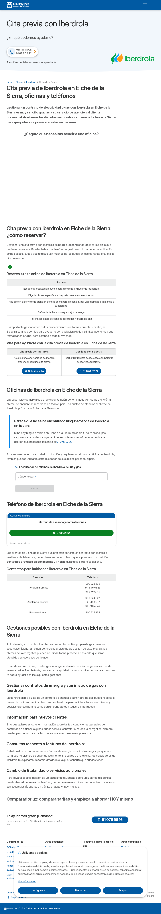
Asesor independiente (20, 543)
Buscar (34, 488)
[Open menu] (144, 5)
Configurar (38, 890)
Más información (27, 881)
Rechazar (80, 890)
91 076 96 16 (110, 819)
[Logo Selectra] (18, 5)
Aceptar (122, 890)
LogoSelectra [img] (8, 909)
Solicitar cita (34, 371)
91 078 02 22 (88, 371)
